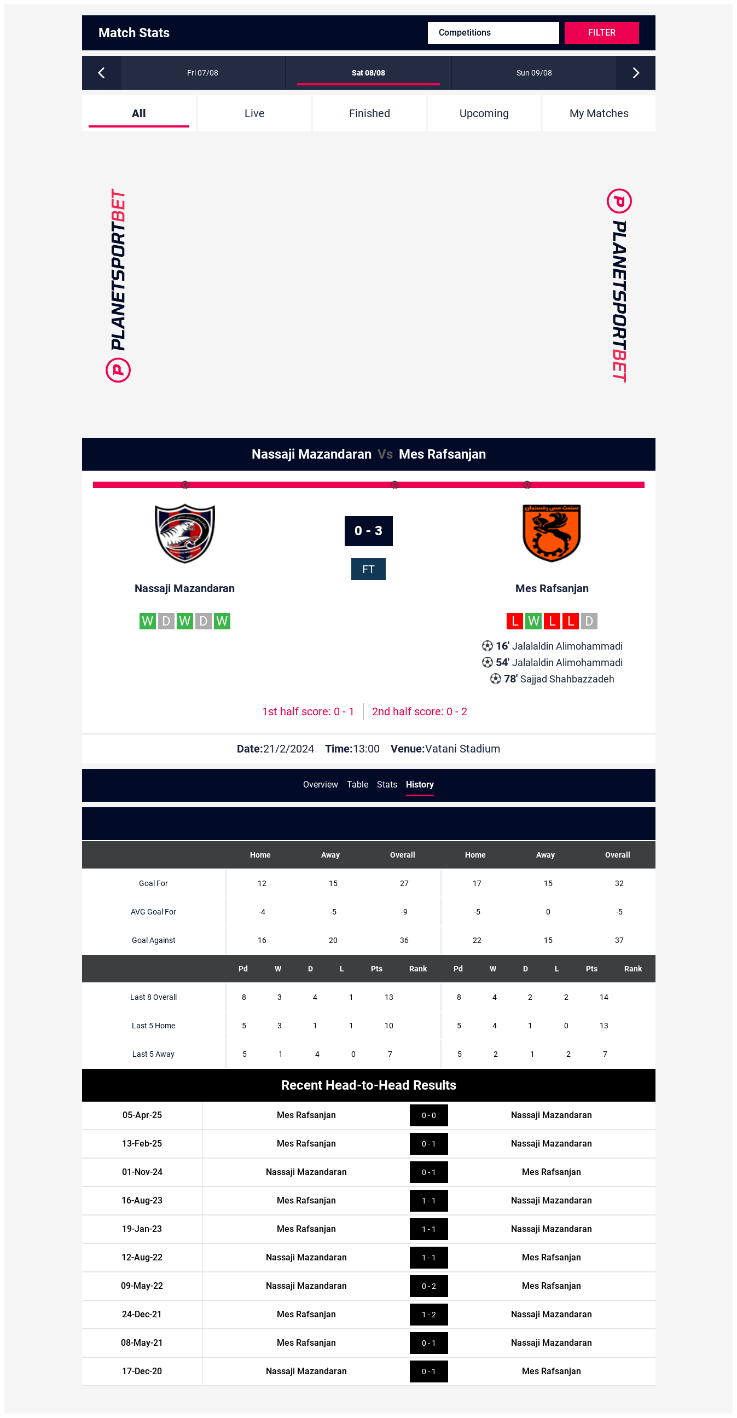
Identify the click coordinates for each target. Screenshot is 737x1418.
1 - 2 (429, 1314)
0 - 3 (368, 531)
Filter (602, 32)
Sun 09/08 (534, 72)
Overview (320, 784)
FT (368, 569)
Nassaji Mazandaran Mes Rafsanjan (369, 454)
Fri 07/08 (202, 72)
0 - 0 (429, 1115)
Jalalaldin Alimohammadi (552, 646)
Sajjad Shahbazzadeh (552, 678)
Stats (387, 784)
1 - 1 (429, 1200)
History (420, 784)
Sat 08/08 (368, 72)
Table (357, 784)
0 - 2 (429, 1286)
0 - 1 (429, 1143)
